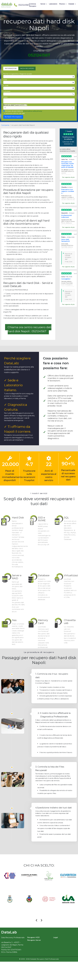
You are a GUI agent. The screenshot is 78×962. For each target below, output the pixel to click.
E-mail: (5, 85)
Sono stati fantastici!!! (65, 240)
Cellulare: (6, 91)
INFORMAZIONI (11, 68)
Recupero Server (34, 940)
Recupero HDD (33, 938)
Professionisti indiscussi (66, 216)
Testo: (5, 97)
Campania (5, 125)
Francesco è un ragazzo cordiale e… (67, 191)
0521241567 (21, 5)
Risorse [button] (62, 4)
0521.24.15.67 (6, 948)
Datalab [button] (71, 4)
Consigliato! (65, 279)
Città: (5, 80)
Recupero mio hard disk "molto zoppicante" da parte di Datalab (67, 164)
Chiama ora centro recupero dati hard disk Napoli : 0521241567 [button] (29, 329)
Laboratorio (53, 4)
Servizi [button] (43, 4)
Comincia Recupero (32, 5)
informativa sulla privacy (32, 111)
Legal (55, 938)
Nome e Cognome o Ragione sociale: (17, 74)
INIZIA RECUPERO (27, 68)
